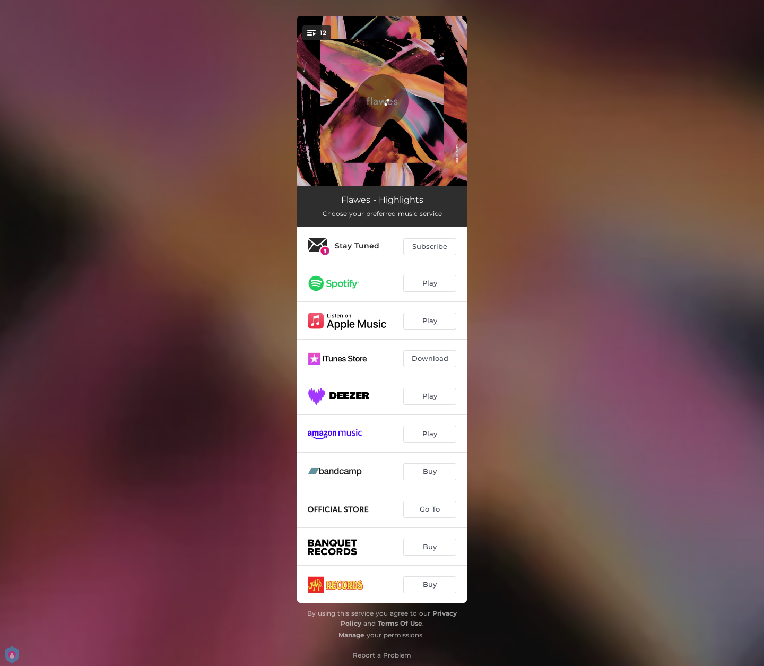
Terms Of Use (400, 623)
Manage (351, 635)
